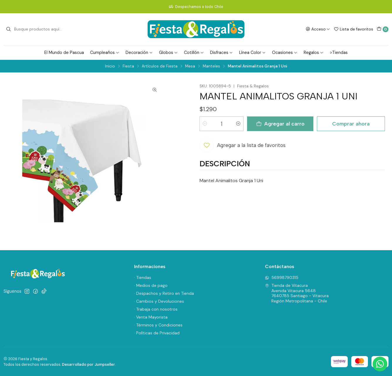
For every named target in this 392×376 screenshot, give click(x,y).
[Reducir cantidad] (205, 124)
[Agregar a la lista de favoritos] (242, 145)
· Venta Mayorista (151, 317)
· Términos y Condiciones (158, 325)
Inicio (110, 66)
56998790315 (281, 277)
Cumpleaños (104, 52)
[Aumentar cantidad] (238, 124)
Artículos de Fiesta (160, 66)
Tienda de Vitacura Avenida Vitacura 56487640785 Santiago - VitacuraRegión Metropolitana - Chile (297, 293)
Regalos (314, 52)
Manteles (211, 66)
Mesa (190, 66)
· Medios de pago (151, 285)
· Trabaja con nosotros (156, 309)
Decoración (139, 52)
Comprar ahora (351, 124)
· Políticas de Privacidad (157, 333)
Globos (168, 52)
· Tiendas (142, 277)
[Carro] (382, 29)
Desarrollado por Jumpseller (88, 364)
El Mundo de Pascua (64, 52)
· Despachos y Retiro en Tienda (164, 293)
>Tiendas (339, 52)
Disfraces (221, 52)
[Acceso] (317, 29)
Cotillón (194, 52)
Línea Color (252, 52)
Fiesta (128, 66)
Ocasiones (285, 52)
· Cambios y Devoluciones (159, 301)
